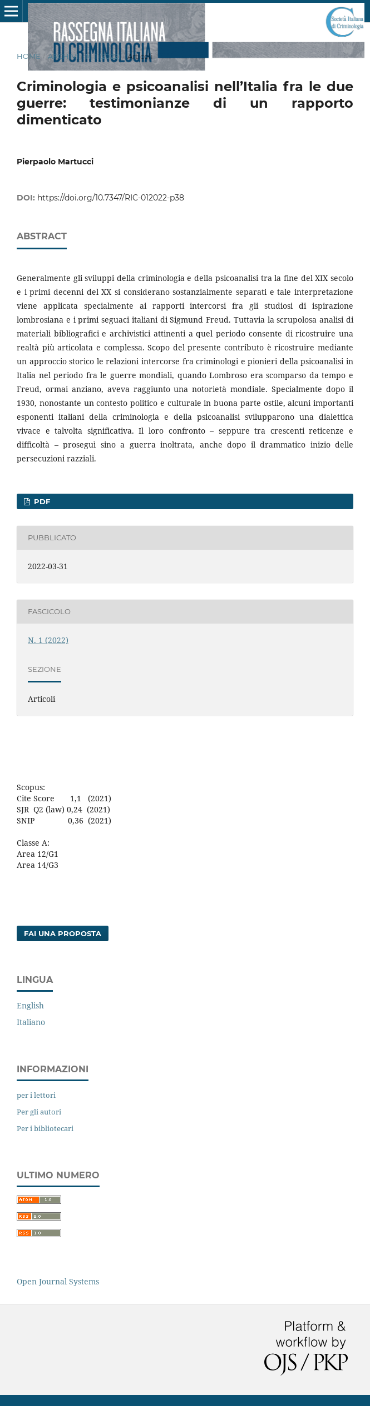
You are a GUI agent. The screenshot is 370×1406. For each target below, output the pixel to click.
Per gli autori (39, 1112)
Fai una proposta (62, 933)
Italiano (31, 1022)
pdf (41, 501)
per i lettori (36, 1095)
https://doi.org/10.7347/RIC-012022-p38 (110, 198)
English (30, 1005)
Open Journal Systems (58, 1281)
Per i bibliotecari (45, 1128)
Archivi (63, 56)
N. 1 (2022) (102, 56)
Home (29, 56)
